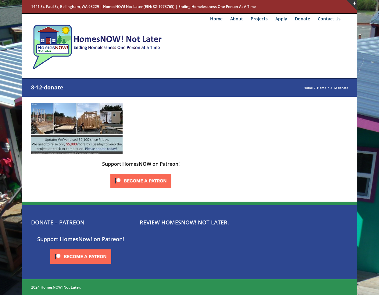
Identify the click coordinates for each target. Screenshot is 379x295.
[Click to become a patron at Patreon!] (140, 174)
